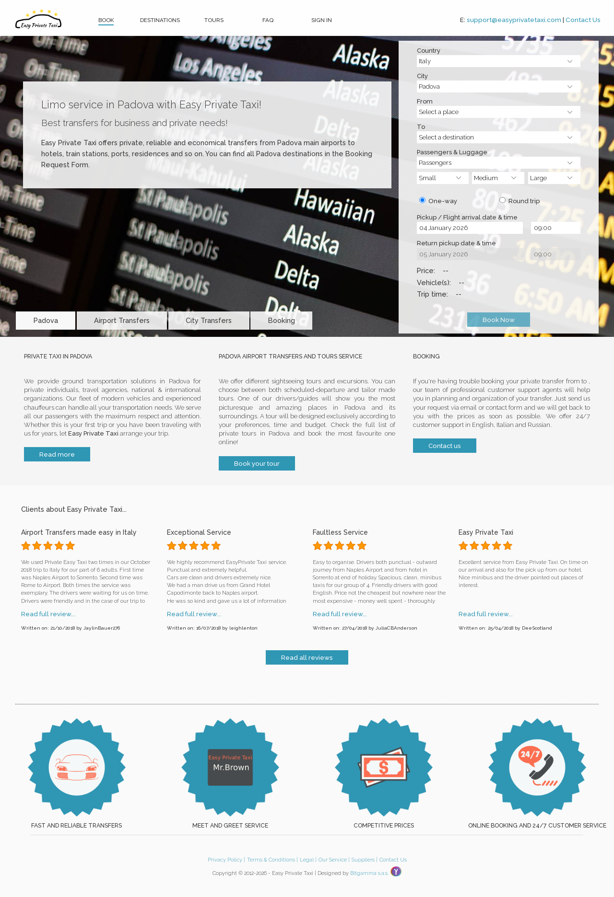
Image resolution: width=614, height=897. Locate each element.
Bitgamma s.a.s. (369, 873)
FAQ (267, 20)
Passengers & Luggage (452, 153)
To (421, 127)
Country (428, 51)
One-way (438, 201)
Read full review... (48, 614)
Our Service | (334, 860)
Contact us (444, 445)
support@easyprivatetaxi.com (514, 19)
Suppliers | (365, 860)
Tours (214, 20)
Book (106, 20)
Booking (281, 320)
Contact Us (583, 19)
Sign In (321, 20)
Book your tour (257, 463)
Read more (57, 454)
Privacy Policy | (226, 860)
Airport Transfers (122, 320)
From (425, 102)
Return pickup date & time (456, 244)
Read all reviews (307, 657)
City (422, 77)
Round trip (519, 201)
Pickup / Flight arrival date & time (467, 218)
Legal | (308, 860)
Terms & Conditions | (272, 860)
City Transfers (209, 320)
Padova (46, 320)
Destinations (160, 20)
